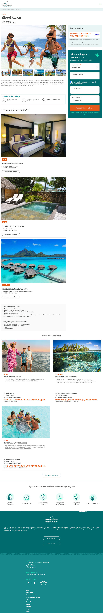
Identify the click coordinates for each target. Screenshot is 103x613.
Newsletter (29, 602)
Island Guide (29, 592)
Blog (27, 599)
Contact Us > (51, 543)
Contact (28, 611)
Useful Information (31, 595)
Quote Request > (51, 538)
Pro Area (28, 606)
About (27, 590)
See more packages (51, 475)
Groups (28, 609)
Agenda (28, 604)
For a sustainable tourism (33, 597)
